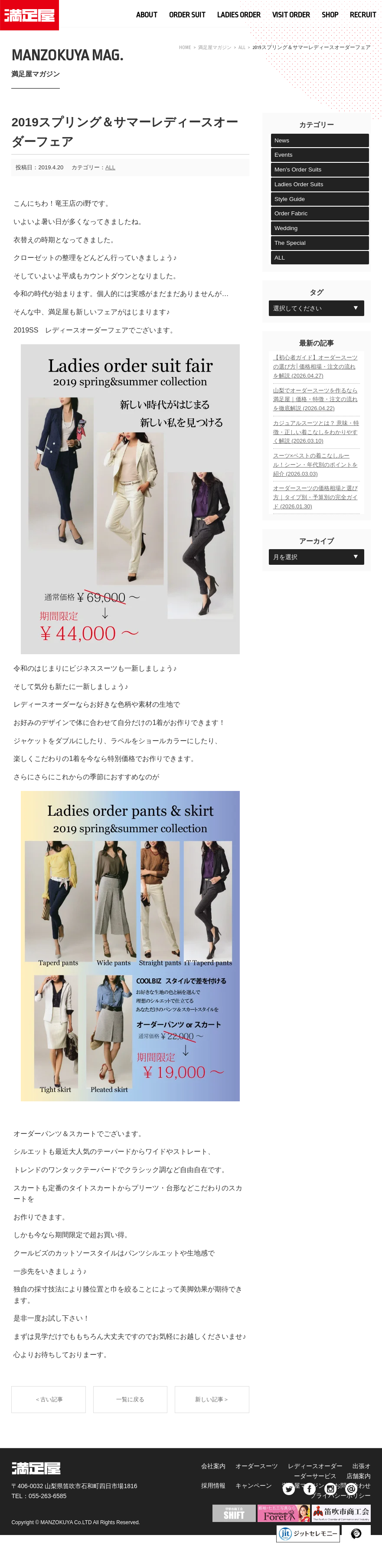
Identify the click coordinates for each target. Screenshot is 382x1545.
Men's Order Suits (298, 170)
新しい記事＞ (213, 1399)
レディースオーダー (324, 1466)
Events (283, 155)
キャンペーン (260, 1485)
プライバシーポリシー (340, 1495)
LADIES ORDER (239, 14)
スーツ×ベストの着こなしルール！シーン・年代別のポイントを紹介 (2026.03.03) (315, 479)
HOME (182, 47)
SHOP (330, 14)
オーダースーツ (263, 1466)
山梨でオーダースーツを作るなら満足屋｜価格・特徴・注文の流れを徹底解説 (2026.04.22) (315, 407)
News (282, 140)
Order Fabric (291, 215)
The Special (290, 244)
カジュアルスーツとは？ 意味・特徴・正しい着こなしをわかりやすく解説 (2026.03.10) (316, 443)
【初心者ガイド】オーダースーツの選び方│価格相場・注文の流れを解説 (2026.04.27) (315, 371)
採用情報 (218, 1485)
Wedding (286, 230)
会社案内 (218, 1466)
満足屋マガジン (213, 47)
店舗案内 (358, 1476)
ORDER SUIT (187, 14)
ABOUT (146, 14)
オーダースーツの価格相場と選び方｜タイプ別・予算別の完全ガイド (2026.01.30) (315, 516)
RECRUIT (363, 14)
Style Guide (290, 200)
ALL (241, 47)
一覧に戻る (130, 1399)
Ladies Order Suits (299, 185)
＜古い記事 (47, 1399)
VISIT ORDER (291, 14)
